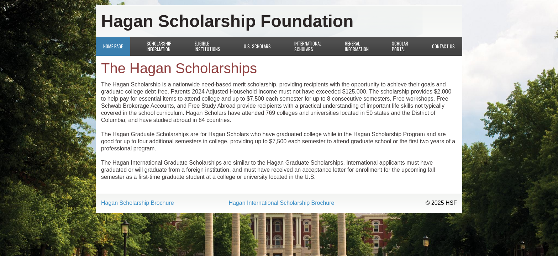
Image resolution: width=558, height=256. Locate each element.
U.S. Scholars (257, 46)
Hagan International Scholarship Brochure (281, 203)
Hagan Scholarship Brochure (137, 203)
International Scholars (307, 46)
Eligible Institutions (207, 46)
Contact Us (443, 46)
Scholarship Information (159, 46)
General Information (357, 46)
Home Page (113, 46)
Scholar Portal (400, 46)
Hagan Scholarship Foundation (227, 21)
